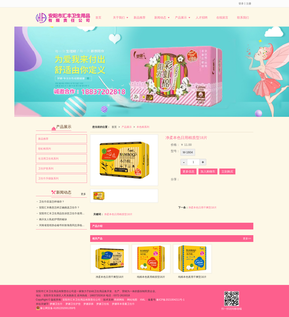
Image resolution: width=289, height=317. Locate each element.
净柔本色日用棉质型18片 (118, 214)
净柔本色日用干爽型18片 (202, 207)
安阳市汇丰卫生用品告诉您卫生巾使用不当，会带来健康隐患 (63, 213)
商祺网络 (119, 299)
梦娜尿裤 (88, 303)
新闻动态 (160, 17)
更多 (83, 194)
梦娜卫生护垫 (73, 303)
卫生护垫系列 (45, 168)
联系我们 (243, 17)
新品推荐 (139, 17)
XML (142, 299)
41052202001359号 (56, 308)
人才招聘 (202, 17)
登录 (241, 3)
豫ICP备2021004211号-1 (170, 299)
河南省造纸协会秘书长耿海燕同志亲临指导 (63, 225)
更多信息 (188, 171)
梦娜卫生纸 (102, 303)
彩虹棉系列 (44, 148)
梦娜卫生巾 (56, 303)
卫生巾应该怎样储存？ (51, 201)
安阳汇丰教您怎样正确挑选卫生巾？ (59, 207)
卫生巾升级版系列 (48, 178)
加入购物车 (208, 171)
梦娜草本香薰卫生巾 (123, 303)
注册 (248, 3)
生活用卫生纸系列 (48, 158)
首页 (98, 17)
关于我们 (119, 17)
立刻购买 (227, 171)
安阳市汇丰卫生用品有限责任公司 (81, 299)
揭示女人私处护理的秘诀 (53, 219)
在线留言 (222, 17)
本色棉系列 (143, 126)
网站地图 (132, 299)
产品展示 (181, 17)
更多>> (247, 238)
